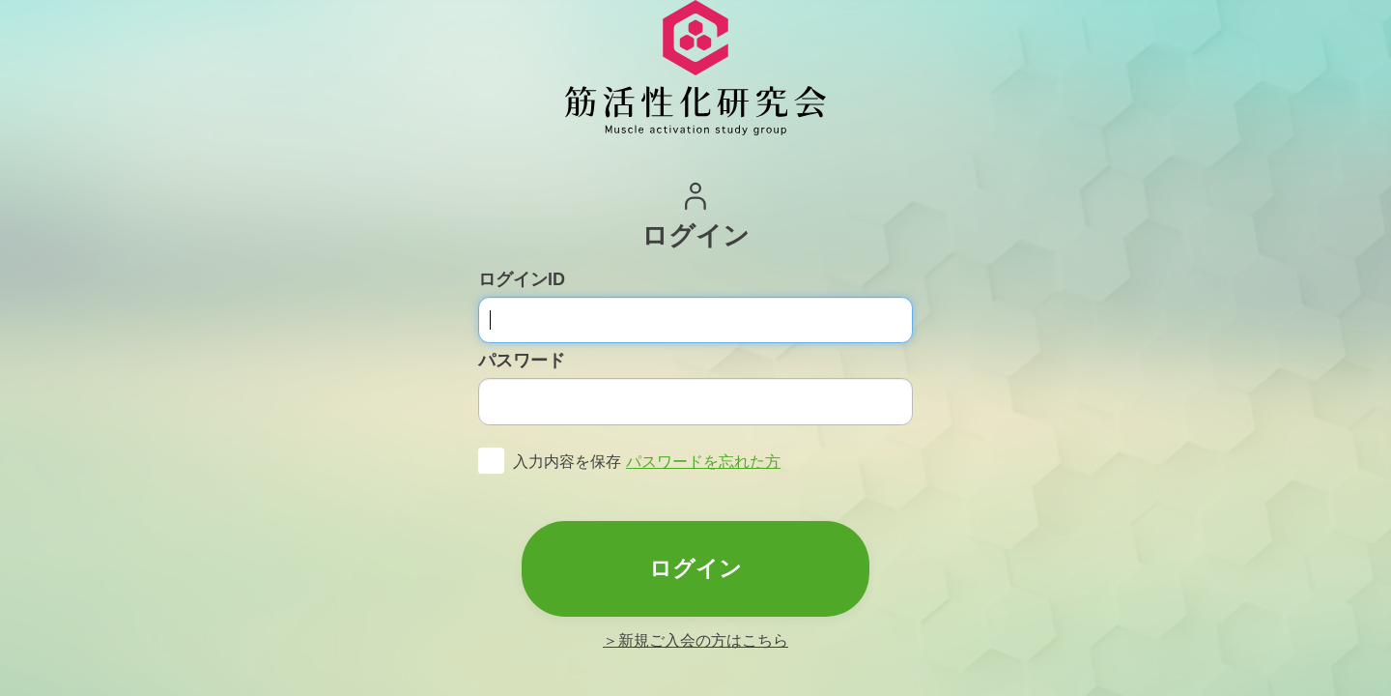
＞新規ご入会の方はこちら (695, 640)
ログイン (695, 569)
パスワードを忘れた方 (703, 461)
